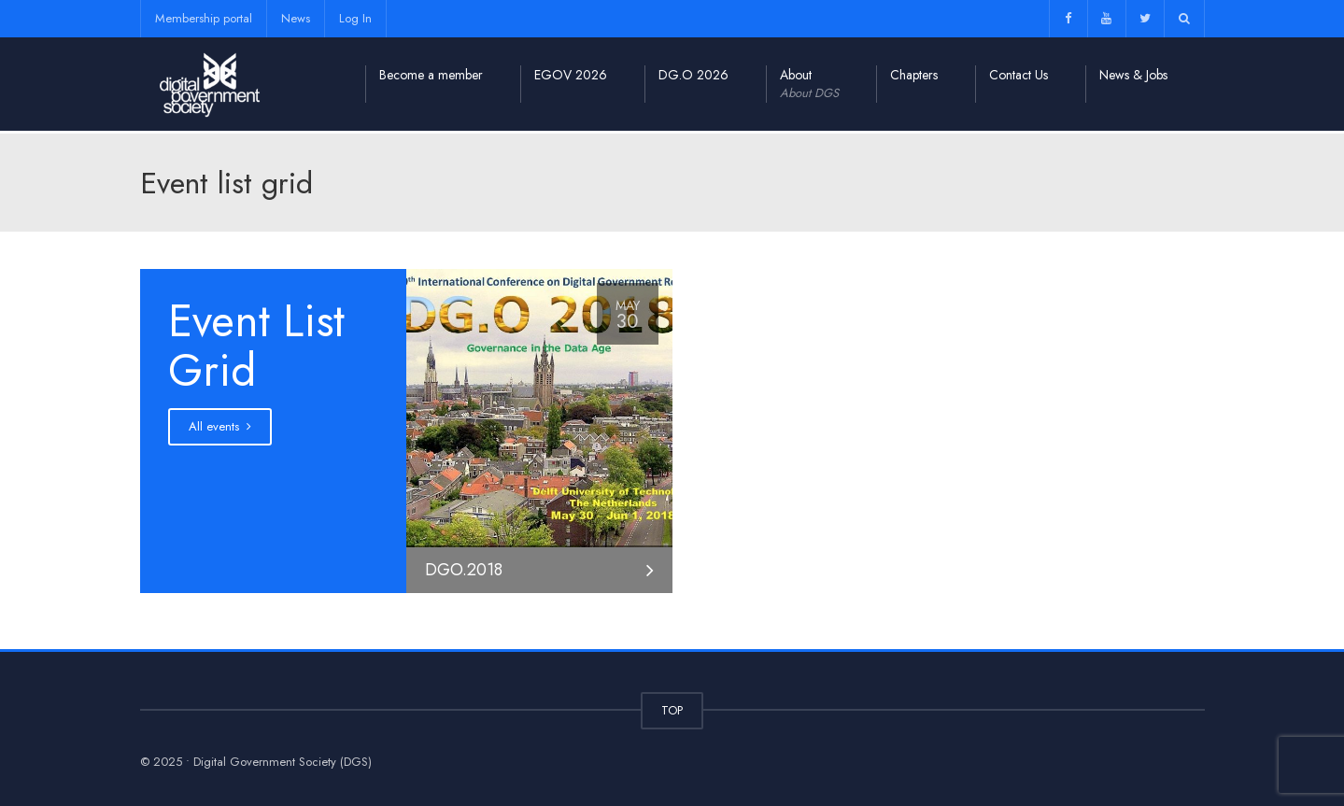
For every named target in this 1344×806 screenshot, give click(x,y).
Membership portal (203, 18)
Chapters (914, 74)
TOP (672, 710)
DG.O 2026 (693, 74)
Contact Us (1018, 74)
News (295, 18)
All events (220, 426)
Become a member (431, 74)
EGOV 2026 (570, 74)
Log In (355, 18)
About (809, 84)
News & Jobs (1133, 74)
